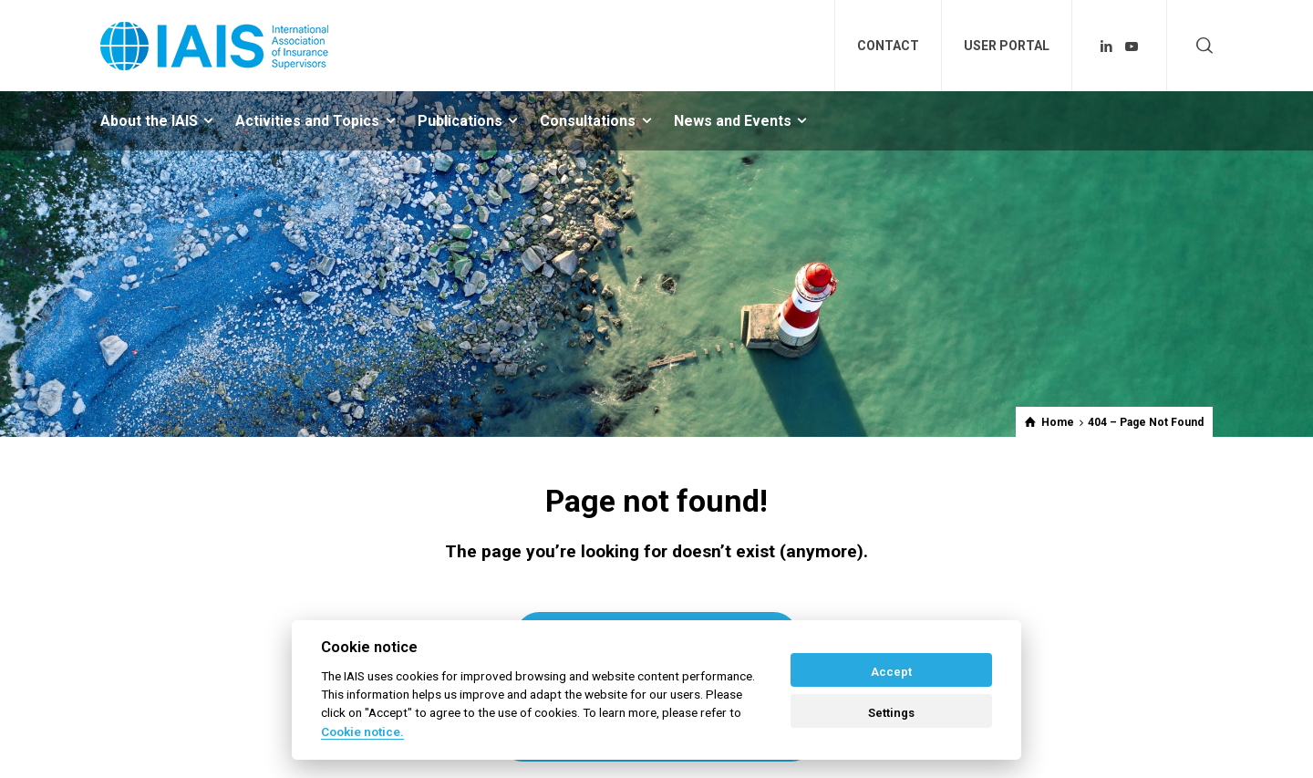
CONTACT (888, 45)
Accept (891, 672)
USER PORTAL (1006, 45)
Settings (891, 713)
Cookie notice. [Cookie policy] (362, 731)
